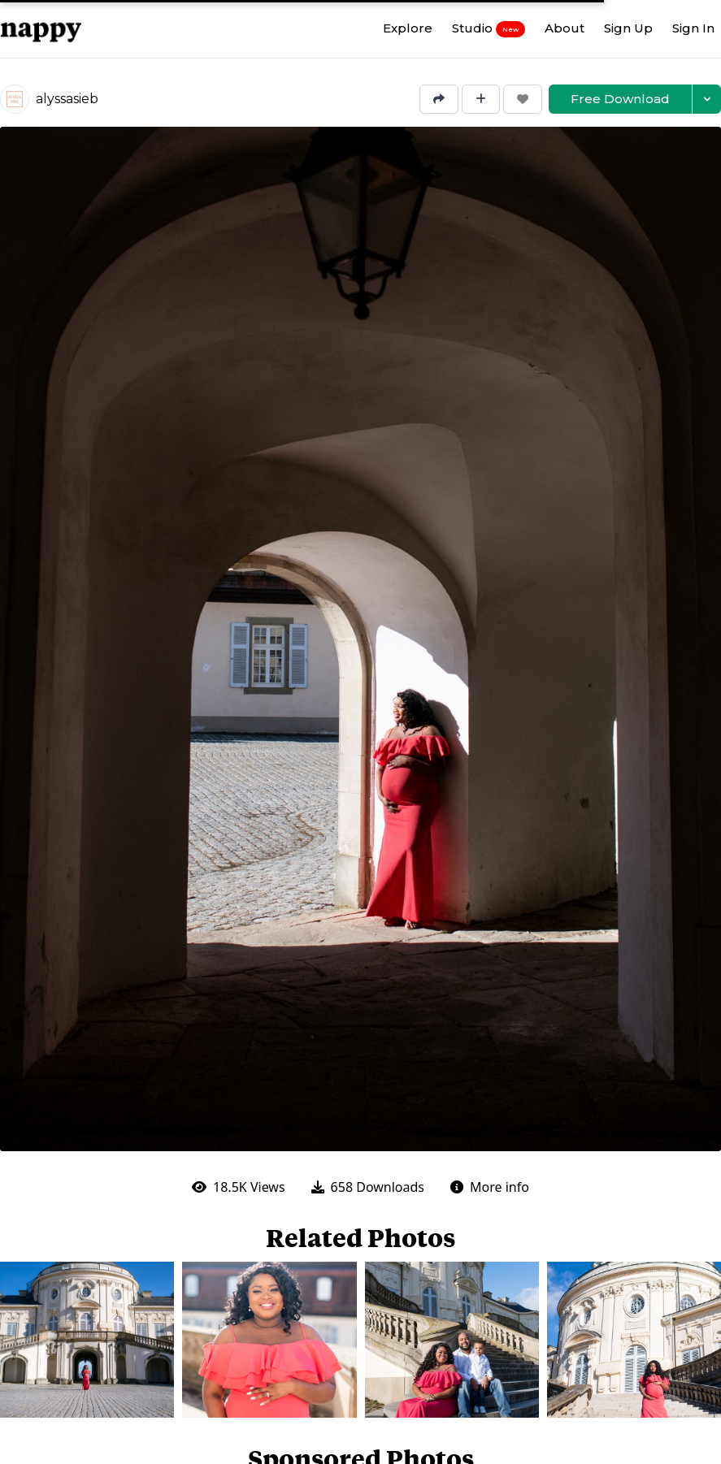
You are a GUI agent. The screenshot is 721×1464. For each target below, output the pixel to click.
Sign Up (628, 28)
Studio (488, 28)
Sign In (693, 28)
